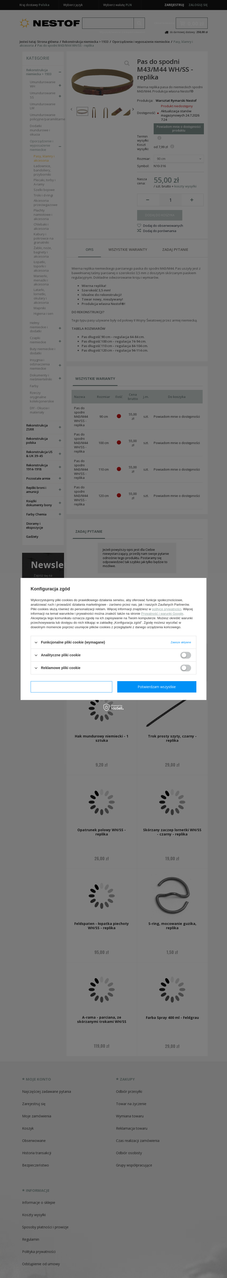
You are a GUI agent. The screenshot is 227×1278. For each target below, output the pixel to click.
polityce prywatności (166, 609)
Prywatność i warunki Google (162, 613)
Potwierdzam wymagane (71, 686)
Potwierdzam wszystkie (157, 686)
